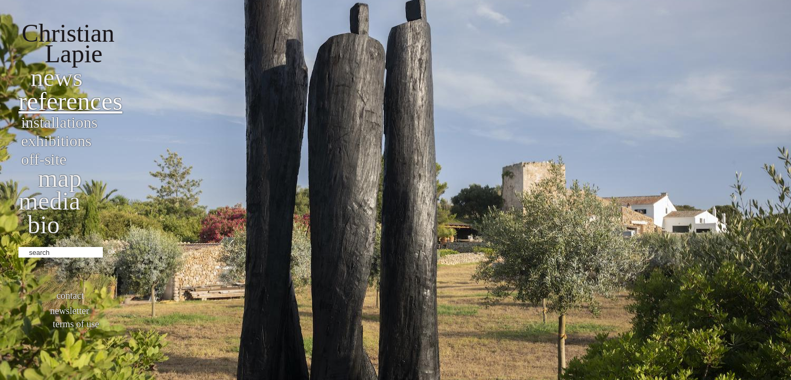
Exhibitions (56, 140)
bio (43, 225)
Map (60, 178)
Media (49, 201)
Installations (59, 122)
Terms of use (76, 324)
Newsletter (69, 311)
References (70, 101)
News (57, 77)
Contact (70, 295)
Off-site (43, 159)
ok (112, 251)
